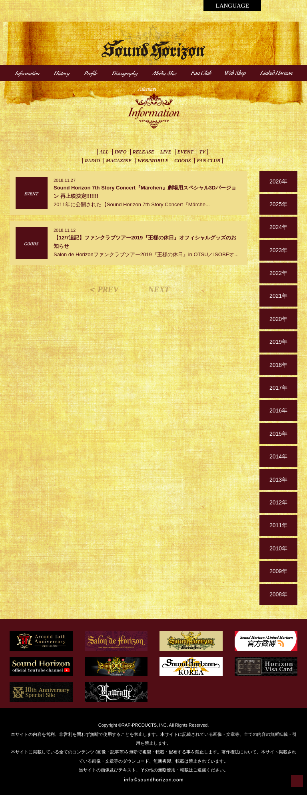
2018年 (278, 365)
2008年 (278, 594)
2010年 (278, 548)
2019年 (278, 342)
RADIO (92, 160)
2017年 (278, 388)
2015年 (278, 433)
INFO (121, 152)
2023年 (278, 250)
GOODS (182, 160)
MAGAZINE (119, 160)
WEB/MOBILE (153, 160)
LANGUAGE (232, 5)
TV (202, 152)
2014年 (278, 456)
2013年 (278, 479)
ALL (104, 152)
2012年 (278, 502)
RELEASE (143, 152)
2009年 (278, 571)
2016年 (278, 410)
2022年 (278, 273)
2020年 (278, 319)
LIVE (165, 152)
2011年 (278, 525)
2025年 (278, 204)
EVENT (185, 152)
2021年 (278, 296)
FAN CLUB (208, 160)
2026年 (278, 181)
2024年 (278, 227)
